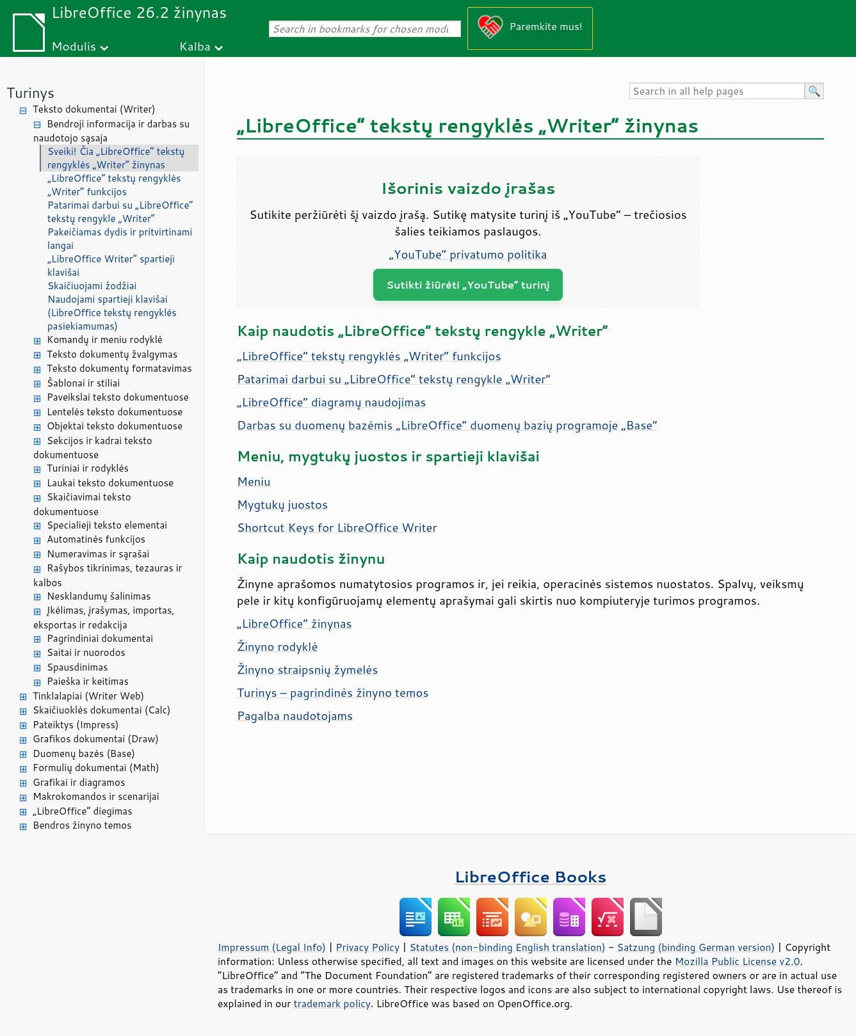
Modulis (73, 45)
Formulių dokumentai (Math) (96, 767)
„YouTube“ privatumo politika (468, 254)
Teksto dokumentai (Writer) (94, 109)
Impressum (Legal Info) (272, 947)
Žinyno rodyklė (277, 646)
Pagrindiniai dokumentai (100, 638)
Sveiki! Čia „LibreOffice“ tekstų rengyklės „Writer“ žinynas (115, 158)
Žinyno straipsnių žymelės (307, 669)
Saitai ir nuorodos (86, 652)
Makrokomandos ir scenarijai (96, 796)
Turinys (30, 92)
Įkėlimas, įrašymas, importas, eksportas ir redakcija (104, 617)
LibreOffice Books (531, 876)
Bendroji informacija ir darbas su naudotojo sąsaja (111, 131)
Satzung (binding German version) (696, 947)
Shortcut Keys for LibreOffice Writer (337, 527)
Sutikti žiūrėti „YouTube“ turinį (468, 284)
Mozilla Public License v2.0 (737, 961)
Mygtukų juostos (282, 504)
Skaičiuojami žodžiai (91, 285)
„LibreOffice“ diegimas (83, 811)
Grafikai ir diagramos (79, 782)
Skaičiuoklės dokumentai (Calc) (101, 710)
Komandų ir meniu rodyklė (105, 339)
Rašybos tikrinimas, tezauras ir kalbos (107, 575)
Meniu (254, 481)
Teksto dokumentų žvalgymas (112, 354)
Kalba (195, 45)
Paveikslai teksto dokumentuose (118, 397)
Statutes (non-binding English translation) (507, 947)
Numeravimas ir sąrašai (98, 554)
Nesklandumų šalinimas (99, 596)
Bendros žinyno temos (82, 825)
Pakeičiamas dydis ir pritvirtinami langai (119, 238)
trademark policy (332, 1003)
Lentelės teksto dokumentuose (114, 411)
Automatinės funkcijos (96, 539)
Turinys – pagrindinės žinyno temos (333, 692)
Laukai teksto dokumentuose (110, 483)
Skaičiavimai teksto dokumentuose (82, 504)
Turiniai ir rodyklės (88, 468)
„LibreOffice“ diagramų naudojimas (331, 402)
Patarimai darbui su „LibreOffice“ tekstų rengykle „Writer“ (120, 211)
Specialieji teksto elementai (107, 525)
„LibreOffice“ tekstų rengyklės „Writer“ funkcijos (114, 184)
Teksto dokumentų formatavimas (119, 368)
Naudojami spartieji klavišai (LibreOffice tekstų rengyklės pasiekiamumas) (112, 312)
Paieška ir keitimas (88, 681)
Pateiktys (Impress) (75, 724)
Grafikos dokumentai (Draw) (96, 738)
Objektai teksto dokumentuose (114, 426)
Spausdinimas (77, 667)
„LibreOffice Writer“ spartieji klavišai (111, 265)
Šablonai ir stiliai (83, 383)
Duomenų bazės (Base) (84, 753)
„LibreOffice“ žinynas (294, 623)
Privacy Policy (367, 947)
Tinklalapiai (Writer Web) (88, 696)
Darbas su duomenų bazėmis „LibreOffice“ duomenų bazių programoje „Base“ (447, 425)
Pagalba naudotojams (295, 715)
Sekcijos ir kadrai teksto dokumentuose (92, 448)
